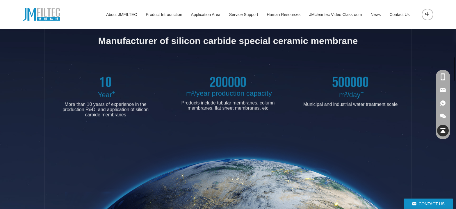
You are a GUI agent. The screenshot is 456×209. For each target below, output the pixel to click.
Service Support (243, 14)
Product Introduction (164, 14)
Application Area (205, 14)
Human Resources (283, 14)
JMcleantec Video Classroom (335, 14)
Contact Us (399, 14)
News (375, 14)
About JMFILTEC (121, 14)
